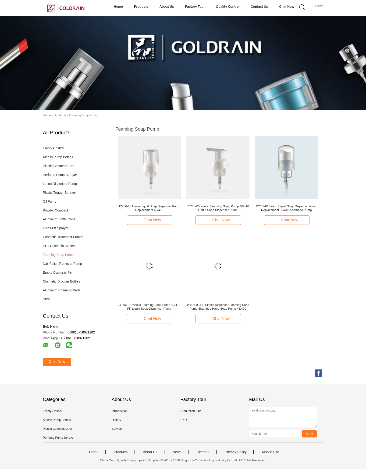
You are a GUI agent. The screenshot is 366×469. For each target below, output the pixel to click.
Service (117, 428)
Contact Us (259, 6)
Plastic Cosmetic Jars (58, 166)
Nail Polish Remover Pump (62, 263)
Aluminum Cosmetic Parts (62, 290)
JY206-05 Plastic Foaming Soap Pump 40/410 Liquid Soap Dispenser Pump (218, 208)
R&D (183, 420)
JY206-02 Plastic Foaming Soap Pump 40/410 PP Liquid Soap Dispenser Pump (149, 306)
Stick (46, 299)
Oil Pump (50, 201)
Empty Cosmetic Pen (58, 272)
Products (141, 6)
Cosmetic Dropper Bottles (61, 281)
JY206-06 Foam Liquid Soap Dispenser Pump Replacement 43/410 (149, 208)
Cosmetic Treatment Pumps (63, 237)
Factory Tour (195, 6)
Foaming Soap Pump (83, 115)
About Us (166, 6)
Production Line (190, 411)
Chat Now (286, 6)
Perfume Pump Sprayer (60, 175)
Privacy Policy (235, 452)
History (116, 420)
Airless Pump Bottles (58, 157)
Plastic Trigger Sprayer (59, 192)
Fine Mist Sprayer (56, 228)
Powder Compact (55, 210)
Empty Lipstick (53, 148)
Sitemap (203, 452)
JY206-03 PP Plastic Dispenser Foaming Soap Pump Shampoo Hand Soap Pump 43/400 (217, 306)
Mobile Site (270, 452)
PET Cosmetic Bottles (59, 246)
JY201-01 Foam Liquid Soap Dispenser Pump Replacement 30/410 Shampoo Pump (286, 208)
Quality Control (228, 6)
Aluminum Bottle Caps (59, 219)
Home (118, 6)
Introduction (120, 411)
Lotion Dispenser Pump (60, 184)
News (177, 452)
